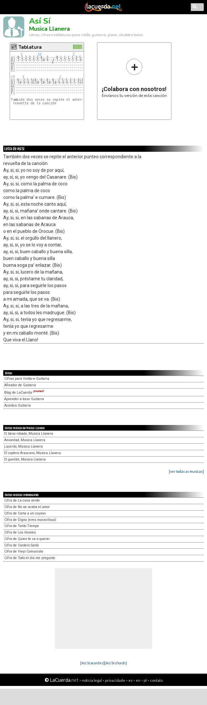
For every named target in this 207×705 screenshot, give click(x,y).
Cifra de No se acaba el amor (27, 507)
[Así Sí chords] (115, 663)
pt (145, 680)
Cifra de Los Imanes (20, 532)
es (130, 680)
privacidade (115, 680)
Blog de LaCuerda (24, 392)
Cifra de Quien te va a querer (27, 539)
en (138, 680)
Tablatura (30, 47)
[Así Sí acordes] (92, 663)
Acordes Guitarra (17, 405)
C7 (13, 77)
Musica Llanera (49, 29)
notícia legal (92, 680)
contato (156, 680)
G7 (40, 54)
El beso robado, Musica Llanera (28, 433)
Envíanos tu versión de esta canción (134, 78)
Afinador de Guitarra (20, 385)
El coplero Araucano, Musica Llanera (32, 453)
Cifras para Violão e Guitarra (26, 379)
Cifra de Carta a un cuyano (25, 513)
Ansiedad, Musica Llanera (24, 440)
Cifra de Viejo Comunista (23, 551)
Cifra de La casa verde (22, 500)
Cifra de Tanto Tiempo (21, 526)
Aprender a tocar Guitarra (24, 399)
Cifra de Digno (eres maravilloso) (30, 520)
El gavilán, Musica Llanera (25, 459)
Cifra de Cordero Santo (21, 545)
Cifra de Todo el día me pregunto (29, 558)
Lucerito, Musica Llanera (23, 446)
